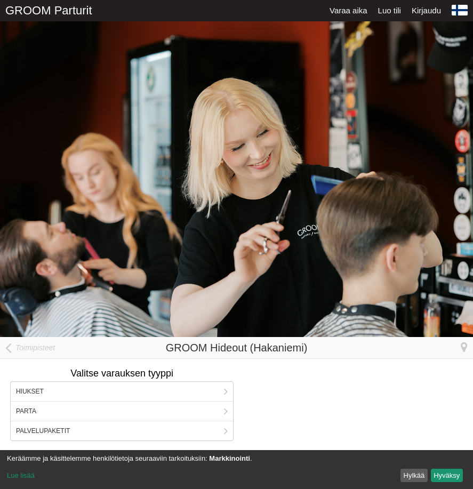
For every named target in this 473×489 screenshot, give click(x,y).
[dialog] (236, 469)
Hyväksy (447, 475)
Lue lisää (21, 475)
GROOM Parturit (48, 10)
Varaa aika (348, 10)
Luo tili (389, 10)
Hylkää (414, 475)
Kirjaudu (426, 10)
